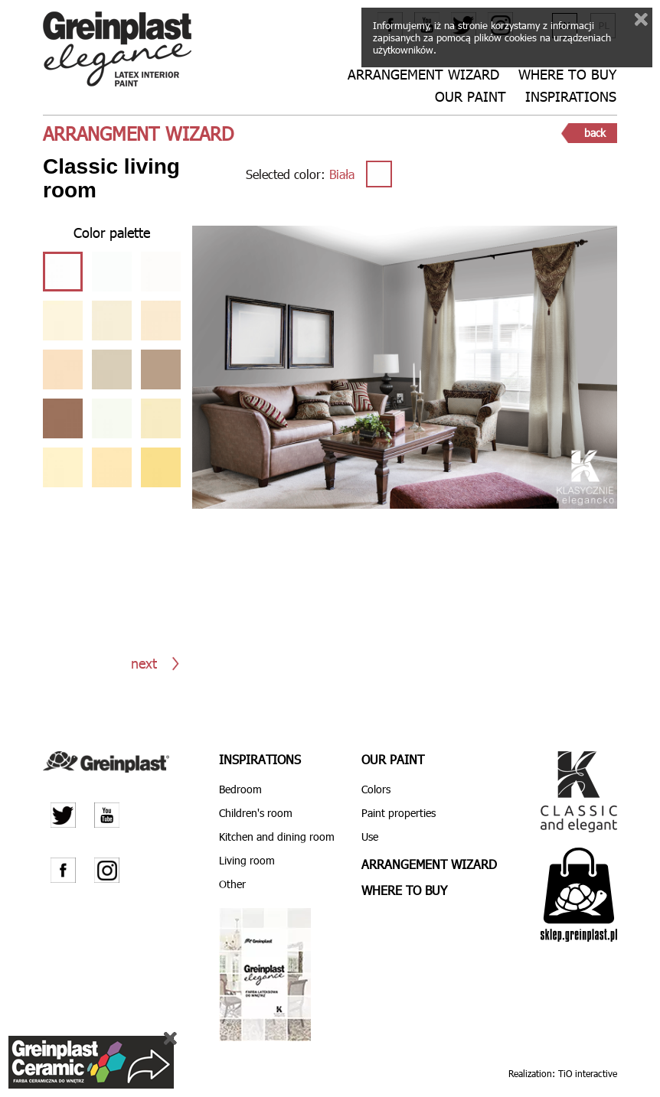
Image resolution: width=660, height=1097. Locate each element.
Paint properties (398, 813)
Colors (375, 789)
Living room (247, 860)
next (144, 663)
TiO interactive (587, 1072)
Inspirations (570, 97)
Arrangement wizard (423, 75)
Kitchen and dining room (277, 836)
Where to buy (567, 75)
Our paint (470, 97)
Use (369, 836)
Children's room (255, 813)
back (595, 132)
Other (232, 884)
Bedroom (240, 789)
